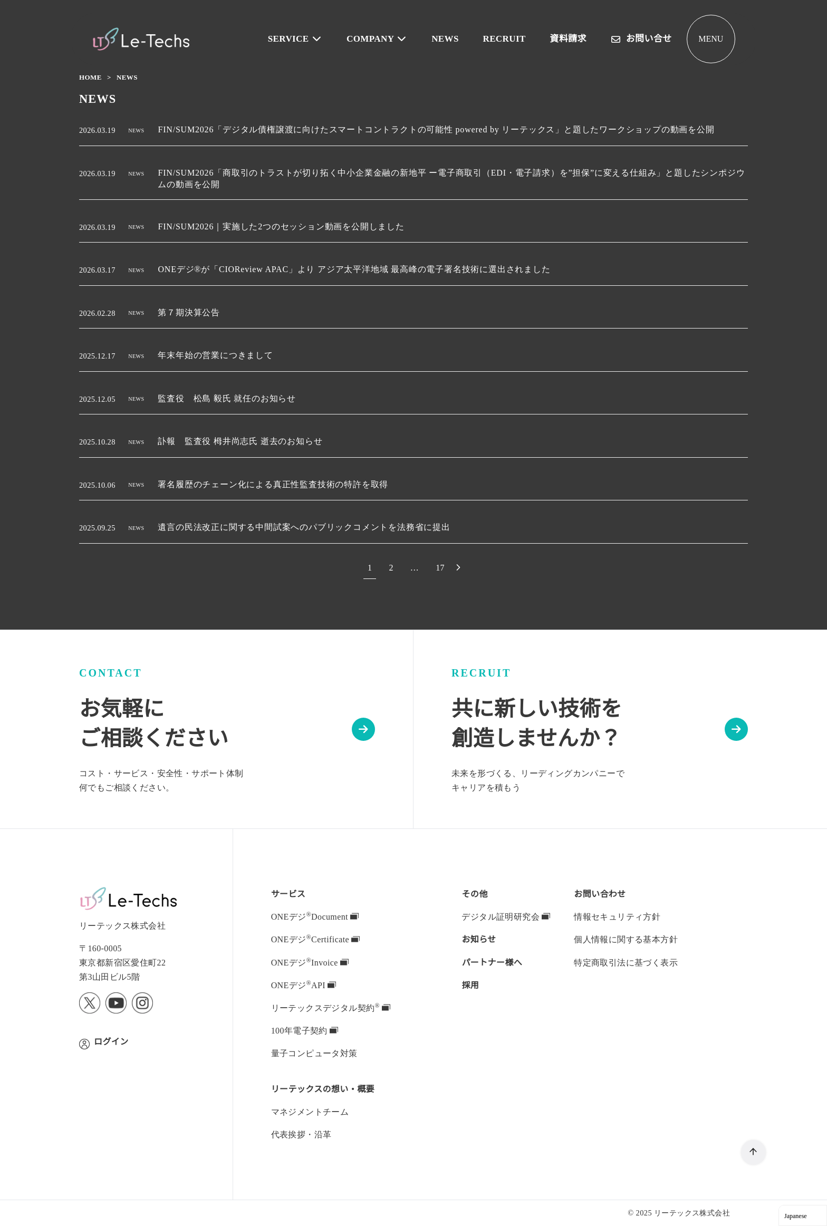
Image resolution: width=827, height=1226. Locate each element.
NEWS (447, 38)
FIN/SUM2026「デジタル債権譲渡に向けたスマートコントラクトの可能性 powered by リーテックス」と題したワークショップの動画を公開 (443, 129)
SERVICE (301, 38)
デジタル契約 (330, 1007)
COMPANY (381, 38)
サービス (288, 893)
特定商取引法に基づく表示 (626, 962)
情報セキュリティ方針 (617, 916)
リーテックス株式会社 (692, 1212)
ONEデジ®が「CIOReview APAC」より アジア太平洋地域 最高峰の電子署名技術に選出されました (355, 269)
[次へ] (459, 568)
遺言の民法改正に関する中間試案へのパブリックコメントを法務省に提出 (306, 527)
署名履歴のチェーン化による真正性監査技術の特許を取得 (275, 484)
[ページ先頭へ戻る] (753, 1152)
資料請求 (568, 38)
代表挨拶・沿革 (301, 1134)
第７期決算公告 (191, 312)
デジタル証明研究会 (505, 916)
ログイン (111, 1041)
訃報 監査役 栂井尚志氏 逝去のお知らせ (242, 441)
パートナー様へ (491, 962)
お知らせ (478, 939)
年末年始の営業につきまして (217, 355)
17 (441, 567)
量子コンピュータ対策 (314, 1053)
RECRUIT (505, 38)
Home (91, 77)
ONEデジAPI (302, 985)
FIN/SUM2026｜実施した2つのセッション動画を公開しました (285, 226)
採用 (470, 985)
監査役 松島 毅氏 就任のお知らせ (229, 398)
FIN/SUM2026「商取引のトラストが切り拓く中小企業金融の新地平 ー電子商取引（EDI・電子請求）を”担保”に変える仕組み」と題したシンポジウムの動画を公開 (451, 179)
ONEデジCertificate (317, 939)
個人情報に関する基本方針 (626, 939)
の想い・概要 (323, 1089)
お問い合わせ (600, 893)
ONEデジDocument (317, 916)
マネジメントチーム (310, 1111)
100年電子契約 (305, 1030)
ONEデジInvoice (311, 962)
